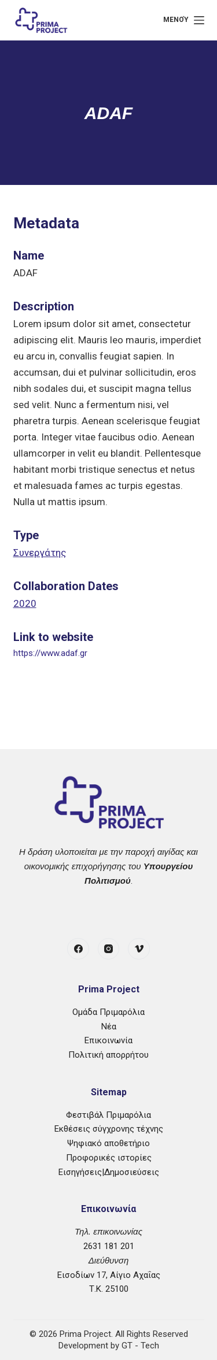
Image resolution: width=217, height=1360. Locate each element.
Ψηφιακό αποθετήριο (108, 1143)
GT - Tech (140, 1345)
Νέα (108, 1026)
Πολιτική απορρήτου (108, 1055)
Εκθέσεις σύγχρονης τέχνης (108, 1129)
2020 (24, 603)
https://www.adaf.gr (50, 653)
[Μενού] (183, 20)
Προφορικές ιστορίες (109, 1158)
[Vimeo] (139, 949)
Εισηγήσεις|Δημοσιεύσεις (108, 1172)
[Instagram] (109, 949)
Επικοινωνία (108, 1040)
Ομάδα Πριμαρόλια (108, 1012)
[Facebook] (78, 949)
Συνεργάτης (39, 552)
